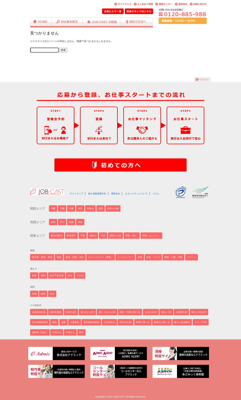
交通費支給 (181, 312)
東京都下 (71, 235)
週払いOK (166, 312)
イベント (191, 257)
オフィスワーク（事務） (100, 257)
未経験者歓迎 (39, 312)
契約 (43, 275)
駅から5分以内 (199, 312)
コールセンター (125, 257)
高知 (80, 222)
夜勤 (81, 332)
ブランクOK (200, 322)
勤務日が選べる (162, 322)
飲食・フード (153, 257)
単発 (52, 293)
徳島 (53, 222)
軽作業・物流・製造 (42, 257)
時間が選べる (143, 322)
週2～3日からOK (107, 312)
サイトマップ (76, 193)
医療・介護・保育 (173, 257)
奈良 (80, 208)
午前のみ (56, 332)
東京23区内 (56, 235)
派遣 (34, 275)
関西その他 (113, 208)
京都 (62, 208)
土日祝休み (109, 322)
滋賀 (100, 208)
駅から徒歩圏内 (182, 322)
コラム (156, 193)
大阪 (53, 208)
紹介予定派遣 (56, 275)
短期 (43, 293)
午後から (70, 332)
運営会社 (115, 193)
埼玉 (103, 235)
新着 (54, 322)
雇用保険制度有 (91, 322)
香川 (62, 222)
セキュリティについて (136, 193)
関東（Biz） (132, 235)
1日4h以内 (71, 312)
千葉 (82, 235)
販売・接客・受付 (75, 257)
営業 (140, 257)
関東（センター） (151, 235)
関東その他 (115, 235)
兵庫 (71, 208)
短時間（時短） (40, 332)
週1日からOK (87, 312)
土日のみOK (151, 312)
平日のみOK (125, 322)
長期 (34, 293)
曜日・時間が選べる (130, 312)
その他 (80, 275)
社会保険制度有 (40, 322)
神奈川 (92, 235)
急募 (63, 322)
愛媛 (71, 222)
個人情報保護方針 (97, 193)
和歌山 (90, 208)
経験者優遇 (55, 312)
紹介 (70, 275)
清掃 (59, 257)
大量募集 (74, 322)
